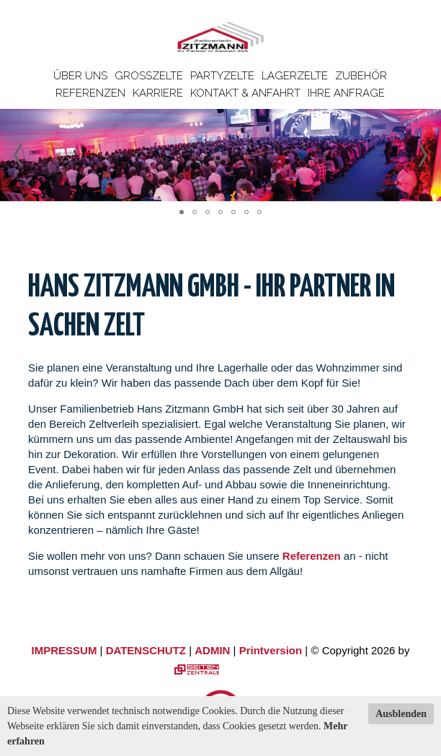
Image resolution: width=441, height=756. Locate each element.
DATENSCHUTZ (146, 650)
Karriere (158, 93)
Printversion (271, 650)
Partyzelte (222, 75)
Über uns (80, 75)
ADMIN (212, 650)
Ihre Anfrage (346, 93)
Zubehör (361, 75)
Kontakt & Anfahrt (245, 93)
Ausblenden (401, 713)
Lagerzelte (295, 75)
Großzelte (149, 75)
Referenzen (90, 93)
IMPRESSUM (64, 650)
